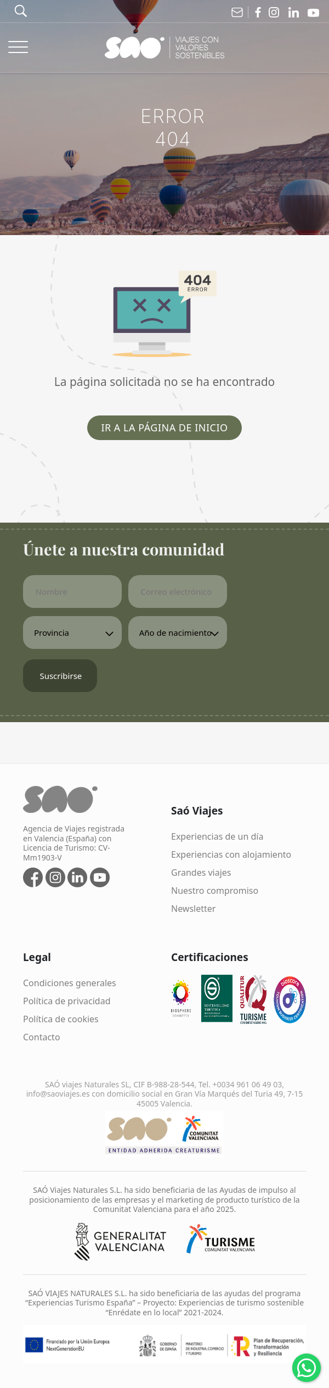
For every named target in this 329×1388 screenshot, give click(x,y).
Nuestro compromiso (214, 891)
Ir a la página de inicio (164, 427)
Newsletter (193, 909)
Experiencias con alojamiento (231, 854)
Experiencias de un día (217, 836)
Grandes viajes (201, 872)
